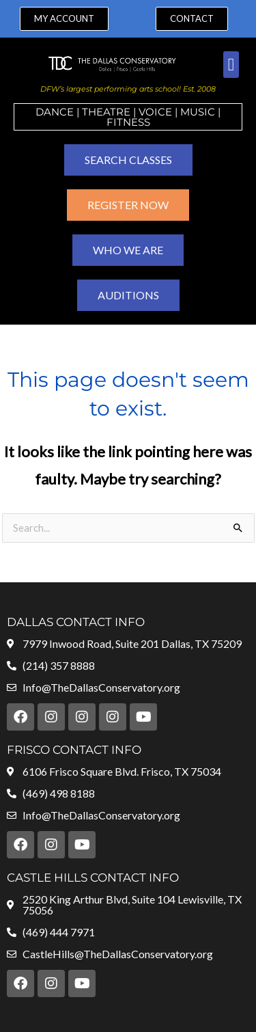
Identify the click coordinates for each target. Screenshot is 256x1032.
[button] (231, 64)
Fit (114, 122)
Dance (54, 111)
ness (136, 122)
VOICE (155, 111)
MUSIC (197, 111)
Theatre (106, 111)
